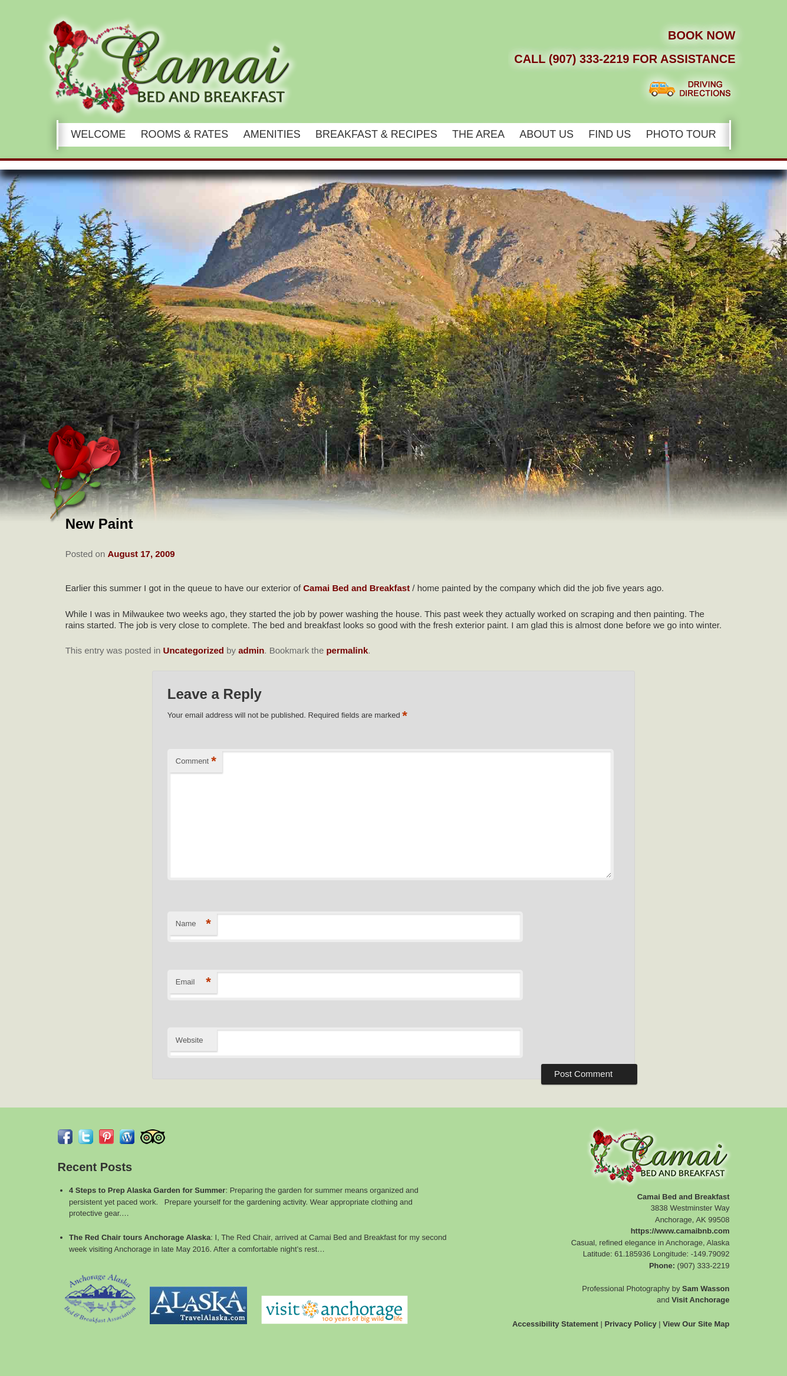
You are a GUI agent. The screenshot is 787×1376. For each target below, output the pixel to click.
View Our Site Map (696, 1323)
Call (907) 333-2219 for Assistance (624, 58)
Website (189, 1040)
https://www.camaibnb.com (680, 1230)
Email (193, 982)
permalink (347, 650)
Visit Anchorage (700, 1299)
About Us (546, 134)
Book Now (701, 35)
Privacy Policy (631, 1323)
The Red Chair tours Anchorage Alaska (139, 1237)
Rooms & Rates (185, 134)
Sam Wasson (705, 1288)
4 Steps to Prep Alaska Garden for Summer (147, 1190)
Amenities (272, 134)
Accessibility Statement (555, 1323)
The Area (478, 134)
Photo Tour (681, 134)
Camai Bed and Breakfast (356, 588)
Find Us (609, 134)
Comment (196, 761)
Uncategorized (193, 650)
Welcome (98, 134)
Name (193, 924)
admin (251, 650)
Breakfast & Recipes (376, 134)
